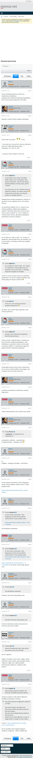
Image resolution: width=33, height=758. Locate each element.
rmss (9, 499)
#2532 (29, 427)
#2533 (29, 458)
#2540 (29, 684)
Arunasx (10, 632)
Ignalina (10, 106)
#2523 (29, 135)
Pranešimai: (23, 86)
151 (22, 76)
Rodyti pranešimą (14, 175)
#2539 (29, 642)
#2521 (29, 91)
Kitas (29, 76)
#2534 (29, 479)
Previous (7, 76)
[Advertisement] (16, 40)
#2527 (29, 297)
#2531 (29, 408)
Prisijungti (29, 1)
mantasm (11, 470)
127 (15, 76)
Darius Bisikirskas (28, 756)
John (9, 162)
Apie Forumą (21, 16)
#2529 (29, 364)
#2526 (29, 259)
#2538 (29, 611)
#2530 (29, 387)
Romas (10, 81)
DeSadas (11, 126)
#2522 (29, 116)
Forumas (6, 16)
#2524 (29, 171)
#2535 (29, 508)
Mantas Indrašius (19, 756)
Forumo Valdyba (13, 16)
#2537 (29, 583)
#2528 (29, 327)
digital (10, 225)
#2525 (29, 234)
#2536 (29, 544)
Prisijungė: (11, 86)
